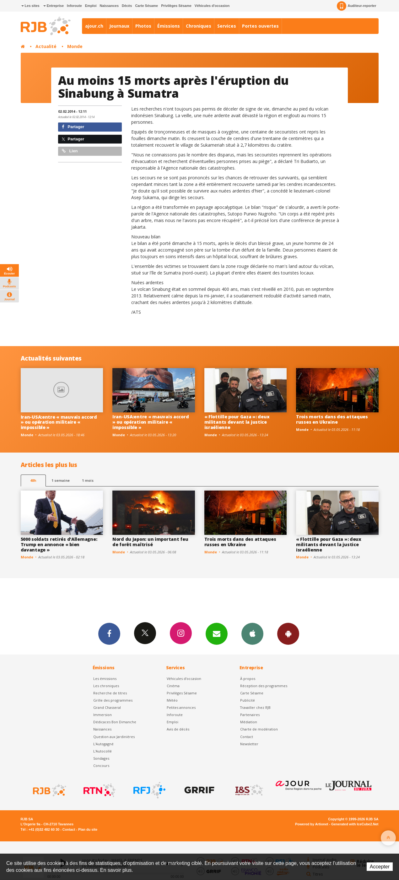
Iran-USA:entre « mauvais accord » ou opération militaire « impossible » (59, 422)
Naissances (109, 6)
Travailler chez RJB (255, 707)
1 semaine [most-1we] (60, 480)
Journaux (119, 26)
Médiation (248, 722)
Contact (246, 737)
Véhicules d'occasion (212, 6)
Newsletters (217, 633)
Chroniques (198, 26)
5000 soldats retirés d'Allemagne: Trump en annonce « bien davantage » (59, 544)
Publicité (247, 700)
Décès (127, 6)
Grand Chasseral (107, 707)
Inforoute (74, 6)
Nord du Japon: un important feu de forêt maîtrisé (150, 541)
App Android (288, 633)
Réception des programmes (263, 686)
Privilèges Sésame (176, 6)
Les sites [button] (30, 6)
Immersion (102, 715)
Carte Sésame (146, 6)
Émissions (168, 26)
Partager (73, 126)
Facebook (109, 633)
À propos (247, 678)
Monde (75, 46)
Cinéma (173, 686)
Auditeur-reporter (356, 6)
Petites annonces (181, 707)
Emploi (91, 6)
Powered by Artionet (311, 824)
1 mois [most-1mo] (88, 480)
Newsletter (249, 744)
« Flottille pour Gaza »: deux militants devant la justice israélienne (237, 422)
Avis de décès (178, 729)
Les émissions (104, 678)
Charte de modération (259, 729)
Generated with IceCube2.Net (354, 824)
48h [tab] (33, 480)
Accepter (380, 866)
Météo (172, 700)
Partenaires (250, 715)
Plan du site (87, 829)
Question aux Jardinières (114, 737)
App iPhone (252, 633)
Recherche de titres (110, 693)
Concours (101, 765)
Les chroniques (106, 686)
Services (226, 26)
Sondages (101, 758)
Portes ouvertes (260, 26)
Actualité (46, 46)
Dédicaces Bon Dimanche (114, 722)
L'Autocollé (102, 751)
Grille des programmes (112, 700)
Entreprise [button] (53, 6)
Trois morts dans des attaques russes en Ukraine (332, 419)
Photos (143, 26)
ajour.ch (94, 26)
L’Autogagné (103, 744)
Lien (70, 151)
